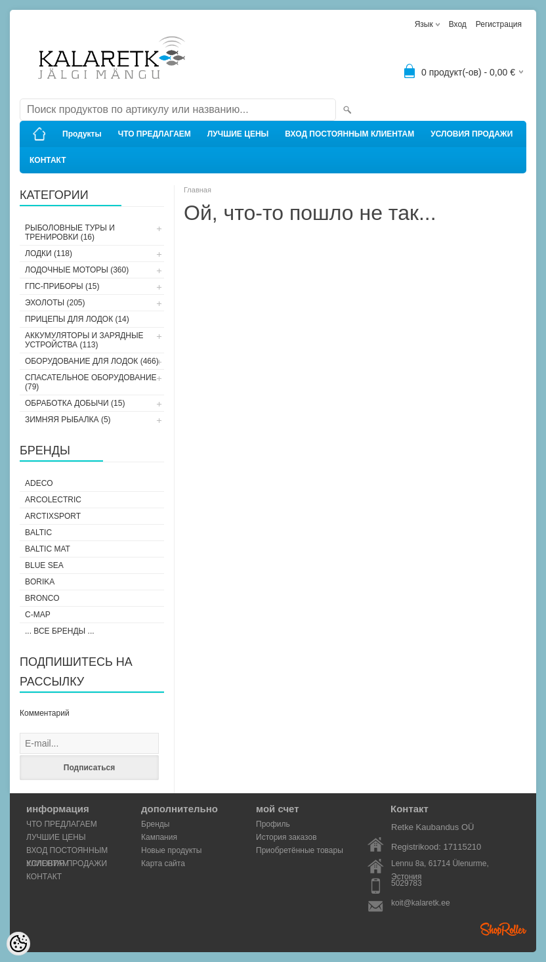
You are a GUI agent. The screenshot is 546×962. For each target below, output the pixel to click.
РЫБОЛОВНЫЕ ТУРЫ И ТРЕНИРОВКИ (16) (70, 232)
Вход (458, 24)
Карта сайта (163, 863)
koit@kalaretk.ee (420, 902)
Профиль (273, 824)
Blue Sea (44, 565)
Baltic (38, 532)
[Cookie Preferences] (18, 943)
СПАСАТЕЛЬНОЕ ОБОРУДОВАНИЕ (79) (91, 382)
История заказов (286, 837)
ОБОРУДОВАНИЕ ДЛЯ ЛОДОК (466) (92, 361)
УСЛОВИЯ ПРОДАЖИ (471, 134)
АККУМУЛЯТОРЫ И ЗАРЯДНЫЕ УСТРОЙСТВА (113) (84, 340)
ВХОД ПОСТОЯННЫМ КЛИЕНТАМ (349, 134)
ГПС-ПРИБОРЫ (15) (62, 286)
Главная (197, 190)
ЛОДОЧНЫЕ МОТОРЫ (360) (77, 269)
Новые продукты (171, 850)
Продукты (82, 134)
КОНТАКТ (48, 160)
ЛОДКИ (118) (48, 253)
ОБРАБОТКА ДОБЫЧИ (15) (75, 403)
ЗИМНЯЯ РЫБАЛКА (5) (68, 419)
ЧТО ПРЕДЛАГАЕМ (154, 134)
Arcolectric (53, 499)
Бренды (155, 824)
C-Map (38, 614)
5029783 (406, 883)
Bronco (42, 598)
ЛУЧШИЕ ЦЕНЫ (238, 134)
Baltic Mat (47, 549)
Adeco (39, 483)
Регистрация (499, 24)
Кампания (159, 837)
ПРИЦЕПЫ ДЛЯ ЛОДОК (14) (77, 319)
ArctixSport (53, 516)
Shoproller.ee (503, 929)
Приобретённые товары (299, 850)
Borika (39, 581)
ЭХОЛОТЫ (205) (55, 302)
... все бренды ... (59, 631)
